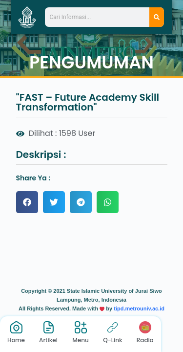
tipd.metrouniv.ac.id (139, 308)
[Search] (156, 17)
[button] (27, 202)
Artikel (48, 340)
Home (16, 340)
